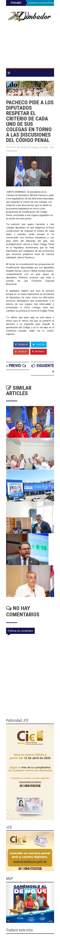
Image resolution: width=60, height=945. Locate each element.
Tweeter (39, 344)
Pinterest (38, 351)
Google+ (21, 351)
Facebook (21, 344)
